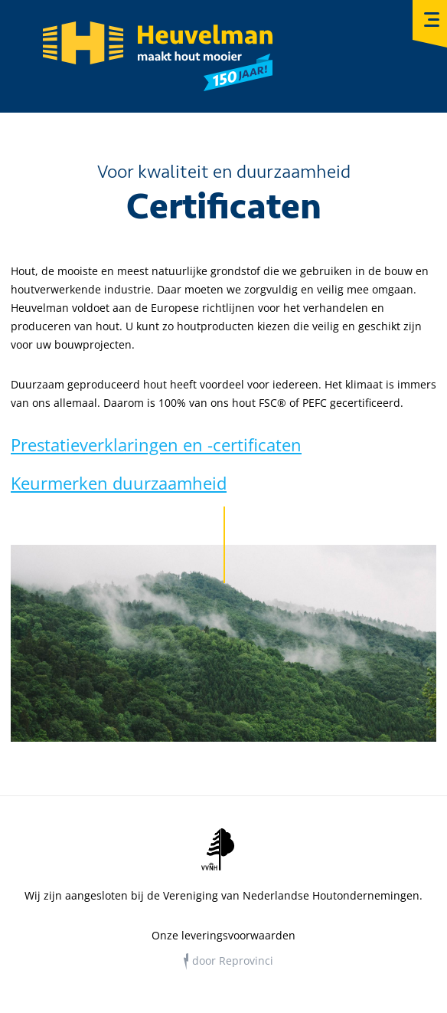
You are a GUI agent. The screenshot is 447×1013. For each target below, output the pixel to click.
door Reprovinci (232, 960)
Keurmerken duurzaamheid (119, 482)
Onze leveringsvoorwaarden (223, 935)
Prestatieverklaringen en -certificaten (156, 444)
